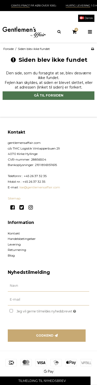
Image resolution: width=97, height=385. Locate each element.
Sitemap (14, 198)
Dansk (86, 18)
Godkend (45, 335)
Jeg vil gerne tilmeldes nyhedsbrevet (48, 310)
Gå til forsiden (48, 95)
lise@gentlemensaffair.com (39, 187)
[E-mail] (48, 299)
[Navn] (48, 285)
